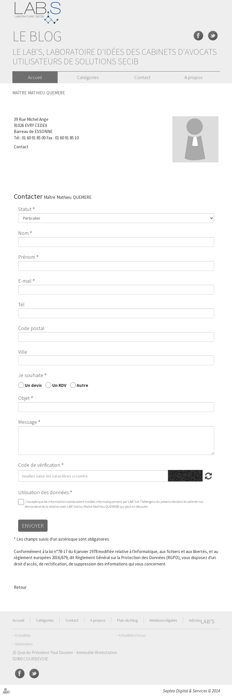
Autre (82, 385)
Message (27, 422)
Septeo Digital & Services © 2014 (191, 691)
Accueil (35, 77)
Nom (23, 233)
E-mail (24, 281)
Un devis (33, 385)
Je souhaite (30, 375)
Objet (24, 398)
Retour (20, 587)
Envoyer (33, 525)
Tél (21, 304)
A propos (193, 77)
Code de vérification (39, 465)
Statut (24, 209)
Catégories (88, 77)
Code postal (31, 328)
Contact (142, 77)
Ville (22, 351)
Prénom (26, 257)
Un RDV (59, 385)
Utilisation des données (43, 492)
